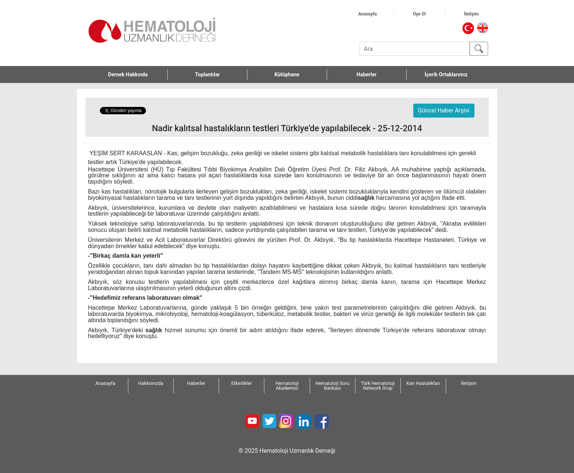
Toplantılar (207, 74)
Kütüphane (287, 74)
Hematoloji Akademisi (287, 385)
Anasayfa (375, 14)
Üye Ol (428, 14)
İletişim (480, 14)
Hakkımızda (150, 383)
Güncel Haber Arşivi (444, 110)
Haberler (366, 74)
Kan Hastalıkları (423, 383)
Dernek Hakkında (137, 74)
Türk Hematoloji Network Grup (378, 385)
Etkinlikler (241, 383)
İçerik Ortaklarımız (446, 74)
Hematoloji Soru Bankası (332, 385)
